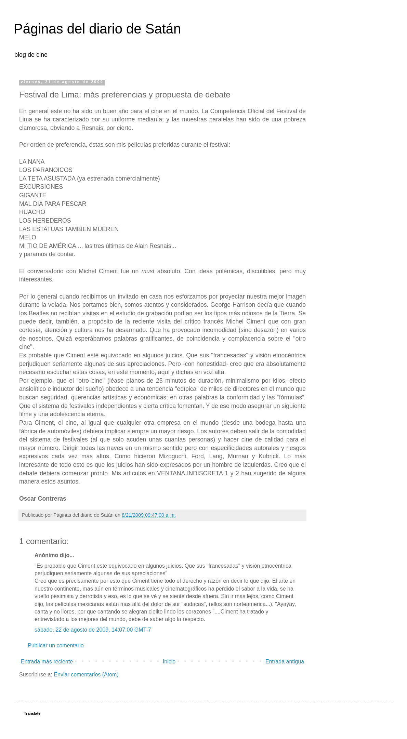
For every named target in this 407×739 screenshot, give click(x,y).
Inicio (169, 661)
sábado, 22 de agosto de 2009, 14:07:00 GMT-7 (93, 630)
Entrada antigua (284, 661)
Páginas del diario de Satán (97, 28)
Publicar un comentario (56, 645)
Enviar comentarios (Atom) (86, 674)
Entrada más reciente (47, 661)
